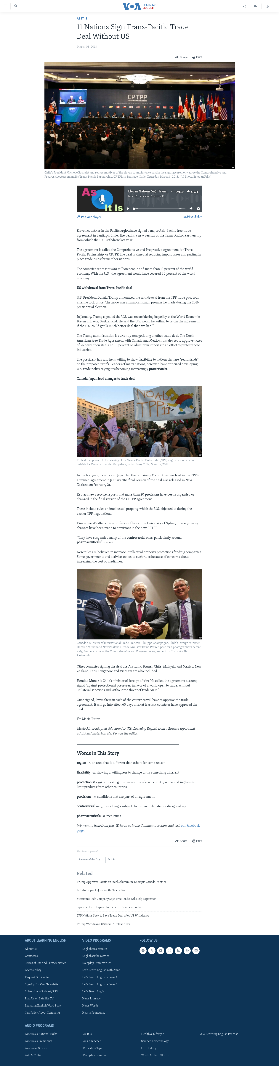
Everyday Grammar (95, 1055)
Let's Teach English (94, 991)
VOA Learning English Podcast (218, 1034)
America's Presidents (38, 1041)
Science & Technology (155, 1041)
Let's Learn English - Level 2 (100, 984)
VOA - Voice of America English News (155, 196)
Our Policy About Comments (42, 1012)
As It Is (82, 18)
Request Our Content (38, 977)
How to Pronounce (93, 1012)
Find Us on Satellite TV (39, 998)
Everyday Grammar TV (96, 963)
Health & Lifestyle (152, 1034)
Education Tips (92, 1048)
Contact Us (32, 956)
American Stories (36, 1048)
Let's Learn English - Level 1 (99, 977)
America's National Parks (41, 1034)
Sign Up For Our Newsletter (42, 984)
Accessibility (33, 970)
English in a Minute (94, 949)
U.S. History (148, 1048)
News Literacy (91, 998)
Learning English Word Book (43, 1005)
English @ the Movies (95, 956)
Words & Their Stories (155, 1055)
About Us (31, 949)
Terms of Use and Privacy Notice (45, 963)
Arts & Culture (34, 1055)
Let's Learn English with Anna (101, 970)
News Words (90, 1005)
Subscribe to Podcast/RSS (41, 991)
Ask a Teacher (92, 1041)
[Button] (181, 57)
